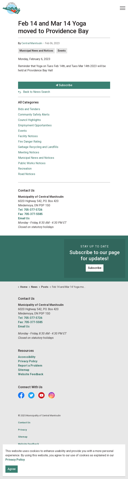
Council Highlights (29, 120)
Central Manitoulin (31, 43)
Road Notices (26, 174)
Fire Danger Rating (29, 141)
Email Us (24, 218)
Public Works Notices (31, 163)
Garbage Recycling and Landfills (38, 147)
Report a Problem (30, 365)
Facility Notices (28, 136)
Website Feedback (30, 374)
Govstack (34, 451)
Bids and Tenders (29, 109)
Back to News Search (36, 92)
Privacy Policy (27, 361)
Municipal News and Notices (36, 50)
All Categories (28, 102)
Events (62, 50)
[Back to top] (64, 468)
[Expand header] (122, 8)
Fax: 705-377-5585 (30, 214)
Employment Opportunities (35, 125)
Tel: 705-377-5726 (30, 209)
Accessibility (26, 357)
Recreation (25, 168)
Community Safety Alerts (33, 114)
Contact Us (24, 422)
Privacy (22, 429)
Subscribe (64, 85)
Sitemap (23, 370)
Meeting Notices (28, 152)
